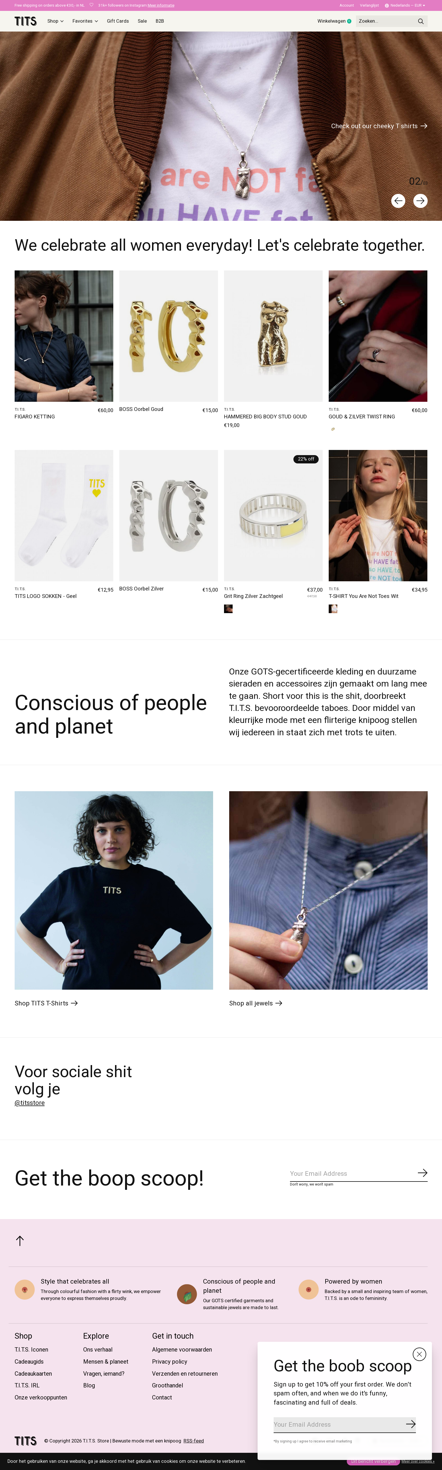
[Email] (345, 1425)
